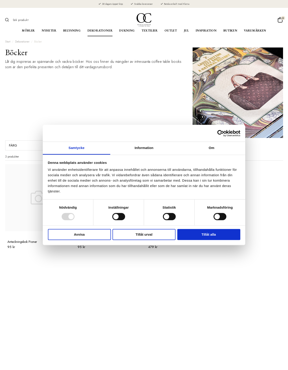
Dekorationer (100, 30)
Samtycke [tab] (77, 148)
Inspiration (206, 30)
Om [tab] (211, 148)
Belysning (72, 30)
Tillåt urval (144, 234)
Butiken (230, 30)
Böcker (38, 41)
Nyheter (49, 30)
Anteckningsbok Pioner (22, 241)
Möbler (28, 30)
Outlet (170, 30)
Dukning (127, 30)
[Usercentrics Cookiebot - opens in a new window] (220, 133)
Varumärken (255, 30)
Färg (32, 145)
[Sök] (8, 19)
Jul (186, 30)
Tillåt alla (209, 234)
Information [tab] (144, 148)
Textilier (150, 30)
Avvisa (79, 234)
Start (7, 41)
